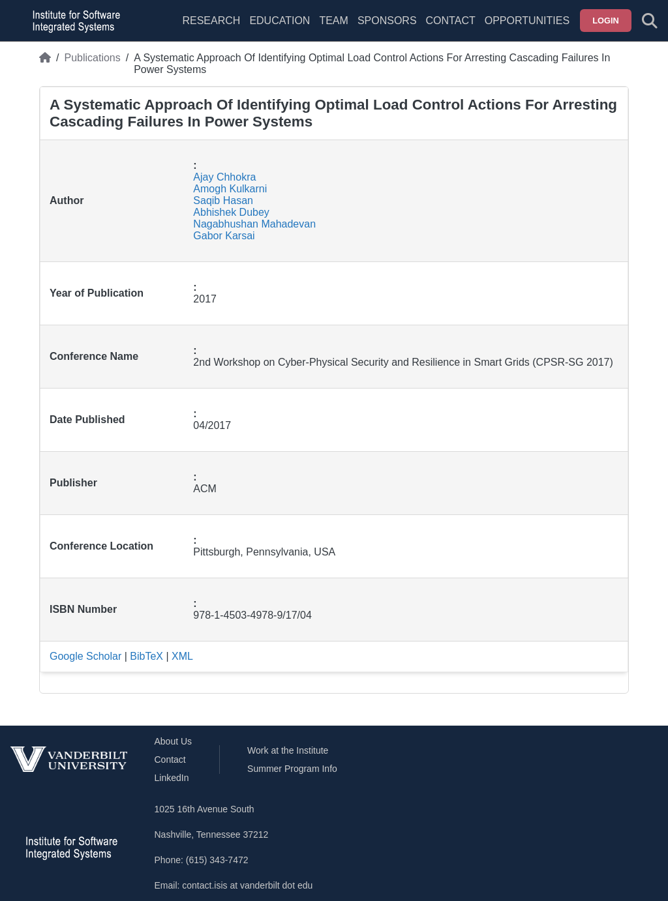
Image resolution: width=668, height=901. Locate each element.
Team (333, 20)
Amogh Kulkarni (230, 188)
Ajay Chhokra (224, 177)
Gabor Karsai (223, 235)
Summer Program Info (292, 768)
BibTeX (146, 656)
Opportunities (527, 20)
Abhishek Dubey (231, 212)
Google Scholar (85, 656)
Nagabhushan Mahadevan (254, 223)
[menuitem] (333, 28)
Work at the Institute (287, 750)
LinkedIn (172, 778)
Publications (92, 57)
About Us (173, 741)
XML (182, 656)
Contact (451, 20)
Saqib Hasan (223, 200)
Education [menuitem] (279, 20)
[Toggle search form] (650, 21)
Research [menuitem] (211, 20)
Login (605, 20)
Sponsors (387, 20)
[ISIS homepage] (73, 21)
